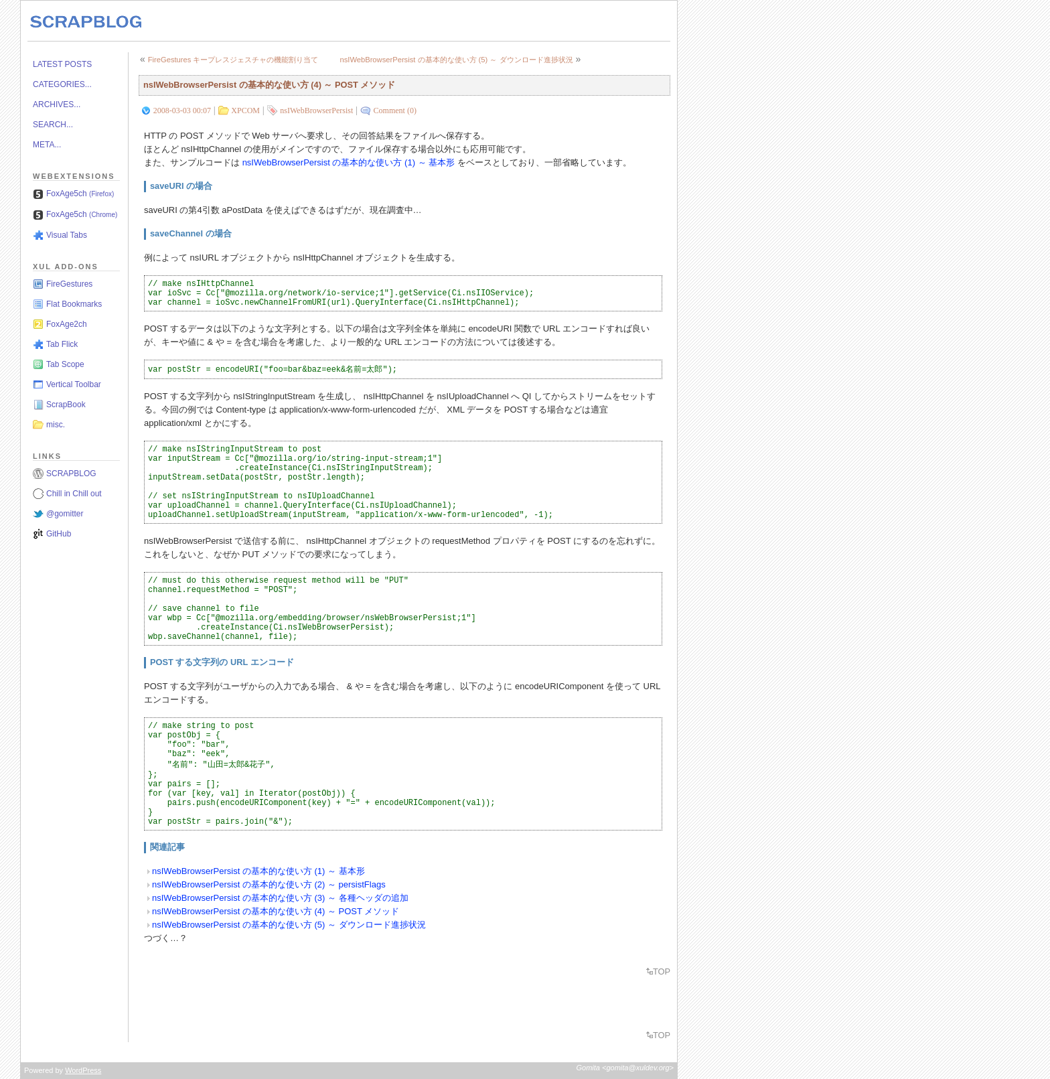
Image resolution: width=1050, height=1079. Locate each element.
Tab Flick (62, 344)
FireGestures (69, 284)
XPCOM (245, 110)
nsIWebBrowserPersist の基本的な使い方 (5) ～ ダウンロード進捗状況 (456, 60)
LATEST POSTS (62, 64)
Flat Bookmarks (74, 304)
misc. (55, 424)
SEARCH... (53, 124)
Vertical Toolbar (73, 384)
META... (47, 144)
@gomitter (65, 513)
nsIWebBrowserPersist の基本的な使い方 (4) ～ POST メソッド (269, 85)
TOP (661, 971)
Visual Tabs (66, 235)
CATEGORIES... (62, 84)
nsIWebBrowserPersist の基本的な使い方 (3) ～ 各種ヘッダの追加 (280, 898)
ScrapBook (66, 404)
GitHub (58, 533)
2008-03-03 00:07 (182, 110)
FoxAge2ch (66, 324)
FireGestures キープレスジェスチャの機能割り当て (233, 60)
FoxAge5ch (80, 193)
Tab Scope (65, 364)
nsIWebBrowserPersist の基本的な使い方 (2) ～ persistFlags (269, 884)
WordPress (83, 1070)
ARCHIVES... (56, 104)
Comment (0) (395, 110)
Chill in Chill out (74, 493)
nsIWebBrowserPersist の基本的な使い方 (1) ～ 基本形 (348, 162)
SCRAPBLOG (71, 473)
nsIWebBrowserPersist (316, 110)
